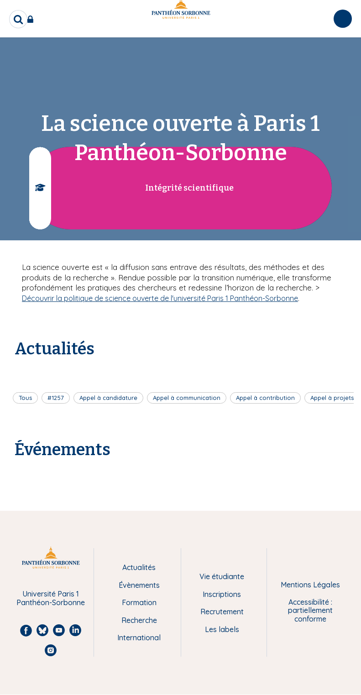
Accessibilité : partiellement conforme (310, 610)
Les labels (222, 629)
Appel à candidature (108, 397)
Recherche (139, 620)
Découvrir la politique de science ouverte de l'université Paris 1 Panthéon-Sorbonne (160, 298)
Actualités (139, 567)
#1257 (55, 397)
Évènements (139, 585)
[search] (18, 19)
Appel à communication (186, 397)
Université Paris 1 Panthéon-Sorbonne (50, 598)
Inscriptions (222, 594)
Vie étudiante (221, 576)
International (139, 637)
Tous (25, 397)
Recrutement (222, 611)
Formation (139, 602)
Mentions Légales (310, 585)
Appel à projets (332, 397)
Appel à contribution (265, 397)
